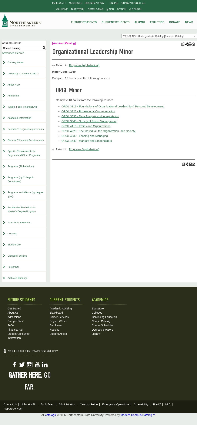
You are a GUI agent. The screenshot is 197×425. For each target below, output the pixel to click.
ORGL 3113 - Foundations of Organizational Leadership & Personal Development (113, 106)
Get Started (14, 308)
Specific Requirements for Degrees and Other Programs (24, 153)
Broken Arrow (94, 3)
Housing (54, 329)
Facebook (14, 364)
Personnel (13, 266)
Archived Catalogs (18, 278)
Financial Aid (15, 329)
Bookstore (98, 308)
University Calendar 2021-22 (23, 73)
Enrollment (56, 325)
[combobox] (159, 36)
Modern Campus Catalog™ (138, 415)
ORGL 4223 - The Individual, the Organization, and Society (98, 131)
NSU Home (62, 9)
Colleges (97, 312)
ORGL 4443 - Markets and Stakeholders (87, 140)
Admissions (14, 317)
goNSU (110, 9)
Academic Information (19, 117)
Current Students (116, 22)
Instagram (29, 364)
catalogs (50, 415)
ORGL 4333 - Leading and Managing (85, 135)
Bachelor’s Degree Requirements (26, 129)
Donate (174, 22)
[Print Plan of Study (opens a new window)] (182, 44)
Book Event (47, 404)
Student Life (14, 244)
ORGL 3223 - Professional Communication (88, 111)
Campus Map (95, 9)
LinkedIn (45, 364)
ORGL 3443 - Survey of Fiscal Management (89, 121)
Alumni (139, 22)
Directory (77, 9)
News (189, 22)
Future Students (84, 22)
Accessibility (141, 404)
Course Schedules (102, 325)
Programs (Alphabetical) (21, 166)
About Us (13, 312)
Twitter (22, 364)
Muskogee (75, 3)
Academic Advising (61, 308)
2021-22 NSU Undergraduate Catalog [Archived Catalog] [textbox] (153, 36)
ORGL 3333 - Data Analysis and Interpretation (90, 116)
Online (114, 3)
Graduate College (133, 3)
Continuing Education (104, 317)
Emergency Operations (115, 404)
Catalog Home (15, 62)
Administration (67, 404)
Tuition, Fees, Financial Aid (22, 106)
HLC (168, 404)
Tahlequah (58, 3)
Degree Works (58, 321)
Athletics (157, 22)
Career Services (59, 317)
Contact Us (10, 404)
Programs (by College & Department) (21, 179)
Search (135, 9)
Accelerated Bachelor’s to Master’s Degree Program (22, 209)
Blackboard (56, 312)
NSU (22, 20)
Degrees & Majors (102, 329)
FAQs (11, 325)
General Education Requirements (26, 140)
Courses (12, 233)
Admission (13, 95)
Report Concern (13, 408)
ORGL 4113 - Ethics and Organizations (86, 126)
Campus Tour (15, 321)
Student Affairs (58, 333)
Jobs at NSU (28, 404)
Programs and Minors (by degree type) (25, 194)
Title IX (157, 404)
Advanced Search (13, 53)
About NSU (14, 84)
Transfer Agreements (19, 222)
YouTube (37, 364)
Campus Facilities (17, 255)
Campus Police (89, 404)
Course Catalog (101, 321)
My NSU (121, 9)
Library (96, 333)
